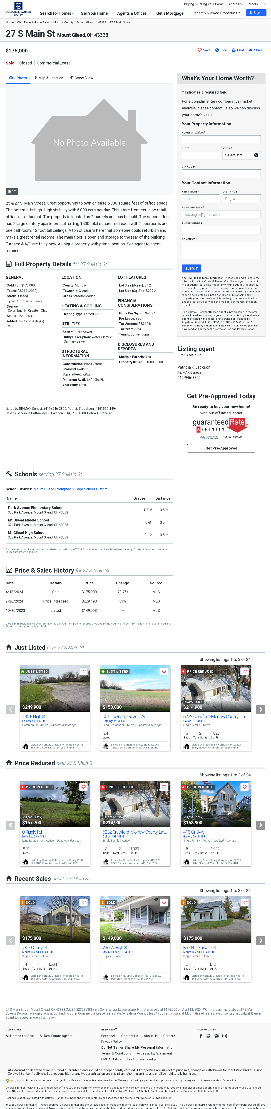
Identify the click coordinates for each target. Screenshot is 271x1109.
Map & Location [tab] (48, 78)
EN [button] (264, 4)
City (185, 148)
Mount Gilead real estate (202, 1013)
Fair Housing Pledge (142, 1059)
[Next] (260, 709)
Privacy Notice (245, 329)
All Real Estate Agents (56, 1036)
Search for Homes (57, 13)
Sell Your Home (96, 13)
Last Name (231, 191)
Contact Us (129, 1036)
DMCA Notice (111, 1059)
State (227, 148)
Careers (252, 4)
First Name (190, 191)
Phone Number (193, 223)
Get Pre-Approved (221, 448)
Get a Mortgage (171, 13)
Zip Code (189, 166)
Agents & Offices (133, 13)
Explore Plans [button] (230, 1080)
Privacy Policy (111, 1042)
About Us (235, 4)
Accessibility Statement (154, 1053)
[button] (256, 12)
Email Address (193, 207)
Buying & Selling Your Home (204, 4)
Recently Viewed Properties (216, 13)
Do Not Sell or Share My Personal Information (137, 1047)
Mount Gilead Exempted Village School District (70, 489)
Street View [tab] (81, 78)
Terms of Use (223, 329)
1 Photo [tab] (18, 78)
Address (193, 132)
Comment (189, 239)
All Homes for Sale (20, 1036)
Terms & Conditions (116, 1053)
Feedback (108, 1036)
